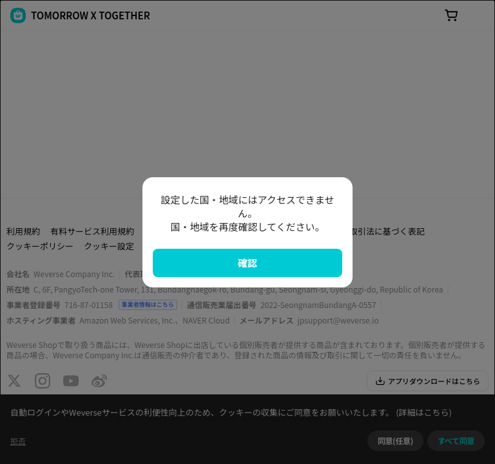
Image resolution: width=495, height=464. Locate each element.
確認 (247, 262)
